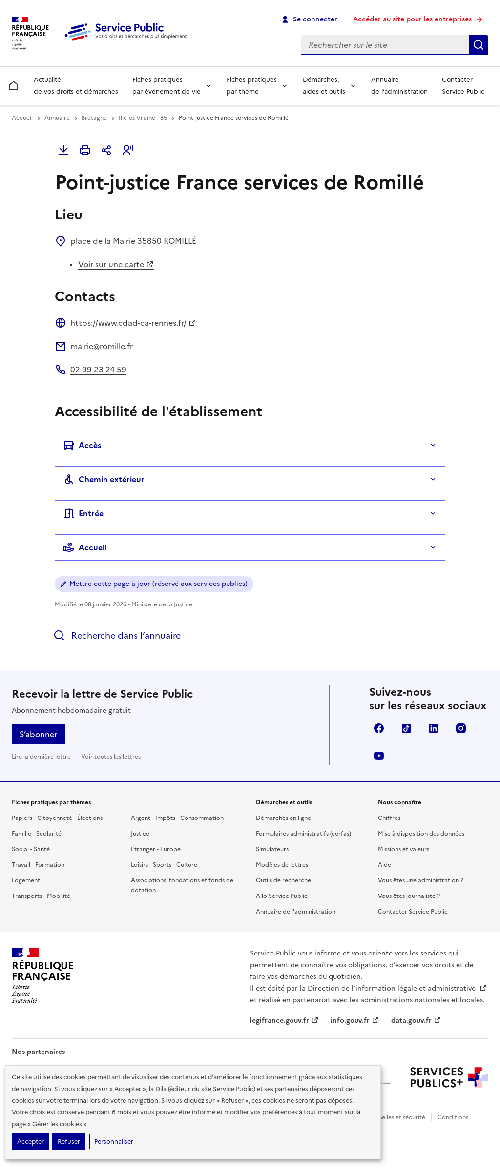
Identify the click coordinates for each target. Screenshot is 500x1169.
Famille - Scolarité (37, 833)
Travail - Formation (38, 864)
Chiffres (389, 818)
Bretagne (94, 118)
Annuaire (57, 118)
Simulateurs (272, 849)
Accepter (30, 1141)
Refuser (69, 1141)
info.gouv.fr (355, 1020)
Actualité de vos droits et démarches (76, 85)
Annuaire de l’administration (399, 85)
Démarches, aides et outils (324, 85)
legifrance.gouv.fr (284, 1020)
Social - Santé (31, 849)
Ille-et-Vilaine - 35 (143, 118)
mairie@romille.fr (101, 346)
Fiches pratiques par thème (252, 85)
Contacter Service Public (463, 85)
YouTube (379, 755)
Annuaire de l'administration (295, 911)
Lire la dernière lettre (41, 756)
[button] (128, 150)
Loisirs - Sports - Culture (164, 864)
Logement (26, 880)
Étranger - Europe (156, 849)
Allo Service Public (282, 896)
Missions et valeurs (403, 849)
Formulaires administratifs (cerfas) (303, 833)
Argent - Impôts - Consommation (177, 818)
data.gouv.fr (416, 1020)
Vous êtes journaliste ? (409, 896)
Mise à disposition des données (421, 833)
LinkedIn (433, 728)
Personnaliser (113, 1141)
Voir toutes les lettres (111, 756)
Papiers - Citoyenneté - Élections (57, 818)
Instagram (461, 728)
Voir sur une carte (116, 264)
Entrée (83, 513)
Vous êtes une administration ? (420, 880)
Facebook (379, 728)
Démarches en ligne (283, 818)
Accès (82, 445)
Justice (140, 833)
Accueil (22, 118)
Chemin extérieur (104, 479)
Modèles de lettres (282, 864)
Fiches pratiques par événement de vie (166, 85)
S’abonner (38, 734)
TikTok (406, 728)
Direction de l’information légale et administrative (397, 988)
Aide (384, 864)
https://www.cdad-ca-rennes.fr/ (133, 323)
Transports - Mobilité (41, 896)
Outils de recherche (283, 880)
